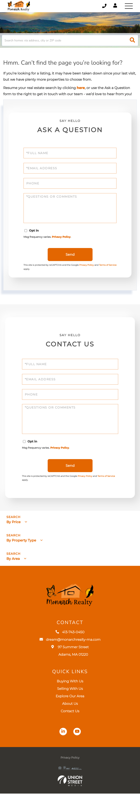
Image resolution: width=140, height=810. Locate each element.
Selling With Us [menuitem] (70, 705)
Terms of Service (106, 488)
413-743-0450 (70, 649)
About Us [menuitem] (70, 720)
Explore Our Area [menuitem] (70, 713)
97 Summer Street (70, 667)
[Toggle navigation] (128, 6)
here (81, 91)
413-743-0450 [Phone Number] (101, 6)
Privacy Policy (62, 243)
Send (70, 262)
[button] (132, 44)
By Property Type (21, 553)
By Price (13, 534)
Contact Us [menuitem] (70, 728)
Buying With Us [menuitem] (70, 698)
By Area (13, 571)
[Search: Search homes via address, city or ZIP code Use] (70, 44)
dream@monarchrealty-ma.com (70, 656)
